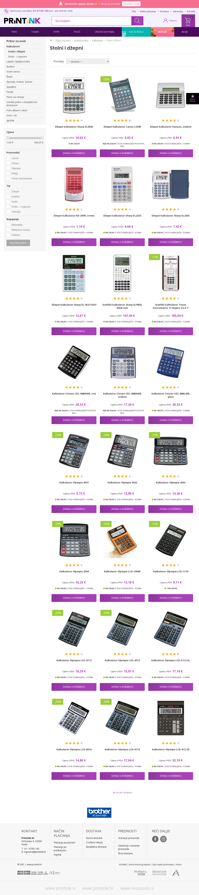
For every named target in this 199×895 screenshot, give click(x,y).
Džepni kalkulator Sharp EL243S (171, 215)
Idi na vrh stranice (122, 792)
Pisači (77, 31)
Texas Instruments (22, 178)
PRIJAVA (173, 20)
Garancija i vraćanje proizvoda (129, 847)
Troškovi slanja (94, 842)
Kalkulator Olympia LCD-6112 (122, 749)
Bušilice (10, 66)
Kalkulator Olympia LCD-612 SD (171, 749)
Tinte (14, 31)
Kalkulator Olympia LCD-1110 (170, 571)
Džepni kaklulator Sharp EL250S (74, 126)
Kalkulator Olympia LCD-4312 (122, 660)
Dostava (164, 11)
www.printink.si (60, 888)
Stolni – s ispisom (21, 206)
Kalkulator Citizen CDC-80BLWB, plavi (171, 395)
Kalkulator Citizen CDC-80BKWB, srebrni (122, 395)
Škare (9, 76)
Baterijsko (17, 224)
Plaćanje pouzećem (64, 842)
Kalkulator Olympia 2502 (122, 482)
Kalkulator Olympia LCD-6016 (74, 749)
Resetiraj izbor (18, 242)
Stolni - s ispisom (17, 56)
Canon (15, 158)
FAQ (134, 11)
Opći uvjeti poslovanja (163, 864)
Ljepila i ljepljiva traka (18, 61)
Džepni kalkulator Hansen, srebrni (170, 126)
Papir (56, 31)
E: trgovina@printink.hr (34, 851)
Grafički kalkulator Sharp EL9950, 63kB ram (122, 306)
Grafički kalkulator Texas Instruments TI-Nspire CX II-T (171, 306)
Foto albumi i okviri (16, 110)
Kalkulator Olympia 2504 (74, 571)
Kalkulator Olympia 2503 (170, 482)
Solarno (16, 234)
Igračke (10, 120)
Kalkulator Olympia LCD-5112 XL (170, 660)
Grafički (16, 196)
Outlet (162, 31)
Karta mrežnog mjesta (139, 864)
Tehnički (16, 211)
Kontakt (191, 11)
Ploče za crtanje (15, 97)
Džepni (15, 191)
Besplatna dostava (96, 846)
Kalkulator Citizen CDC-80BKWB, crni (74, 393)
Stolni (15, 201)
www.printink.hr (98, 888)
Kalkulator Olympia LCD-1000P (122, 571)
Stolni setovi (13, 71)
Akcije (185, 31)
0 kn (188, 25)
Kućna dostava (94, 838)
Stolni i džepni (16, 51)
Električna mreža (21, 229)
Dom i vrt (11, 115)
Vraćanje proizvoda (128, 838)
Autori (179, 864)
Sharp (15, 173)
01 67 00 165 (41, 10)
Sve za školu (136, 31)
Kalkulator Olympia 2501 (74, 482)
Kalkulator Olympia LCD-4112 (74, 660)
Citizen (15, 163)
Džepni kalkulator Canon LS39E (122, 126)
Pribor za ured (16, 41)
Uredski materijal (105, 31)
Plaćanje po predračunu (60, 848)
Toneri (35, 31)
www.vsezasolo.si (137, 888)
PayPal (57, 854)
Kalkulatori (13, 46)
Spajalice (11, 86)
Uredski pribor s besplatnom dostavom (21, 103)
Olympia (16, 168)
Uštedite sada (131, 3)
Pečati (9, 91)
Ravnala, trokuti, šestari (19, 81)
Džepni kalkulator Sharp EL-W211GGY (74, 304)
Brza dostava (125, 853)
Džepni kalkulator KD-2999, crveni (74, 215)
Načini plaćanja (148, 11)
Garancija (178, 11)
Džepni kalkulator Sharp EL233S (122, 215)
